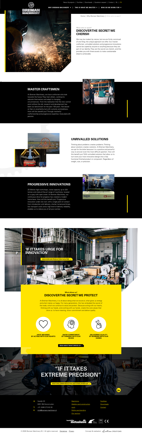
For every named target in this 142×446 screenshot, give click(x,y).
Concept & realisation (103, 431)
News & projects (69, 2)
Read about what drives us (71, 345)
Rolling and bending (79, 410)
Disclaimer (63, 431)
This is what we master (85, 7)
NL (117, 2)
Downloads (88, 2)
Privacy (71, 431)
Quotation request (100, 2)
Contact (111, 2)
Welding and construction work (81, 405)
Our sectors (76, 413)
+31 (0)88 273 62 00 (45, 407)
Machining (75, 401)
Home (83, 16)
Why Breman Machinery (58, 7)
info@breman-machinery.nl (47, 410)
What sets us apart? (113, 16)
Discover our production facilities (57, 259)
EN (121, 2)
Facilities (80, 2)
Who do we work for (110, 7)
